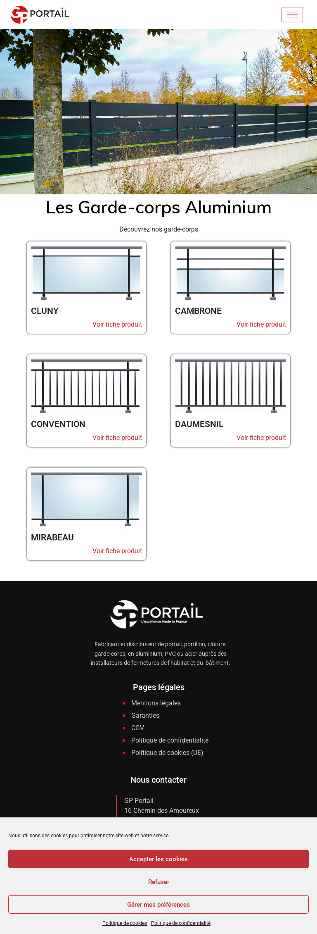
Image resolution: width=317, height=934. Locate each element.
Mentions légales (156, 703)
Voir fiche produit (117, 324)
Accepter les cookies (158, 859)
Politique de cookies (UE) (167, 753)
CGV (137, 728)
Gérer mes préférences (158, 904)
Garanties (145, 715)
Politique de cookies (124, 923)
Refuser (158, 882)
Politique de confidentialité (181, 923)
